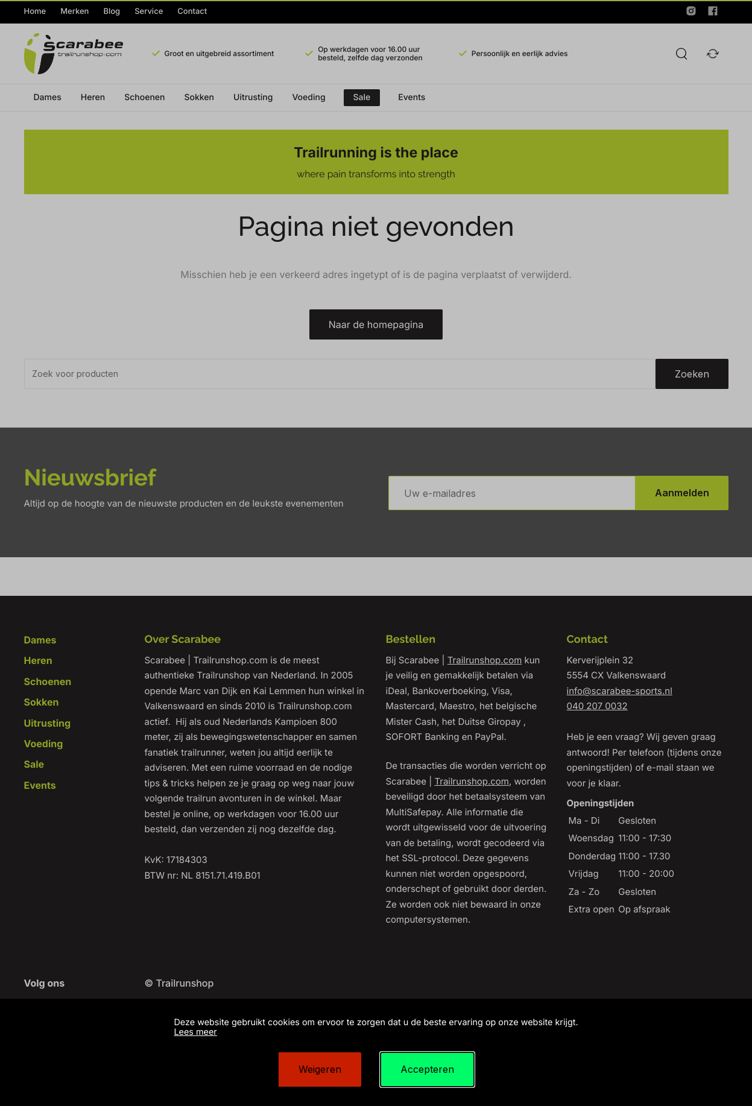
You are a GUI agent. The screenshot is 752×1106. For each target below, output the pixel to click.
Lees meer (195, 1032)
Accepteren (427, 1069)
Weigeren (320, 1069)
